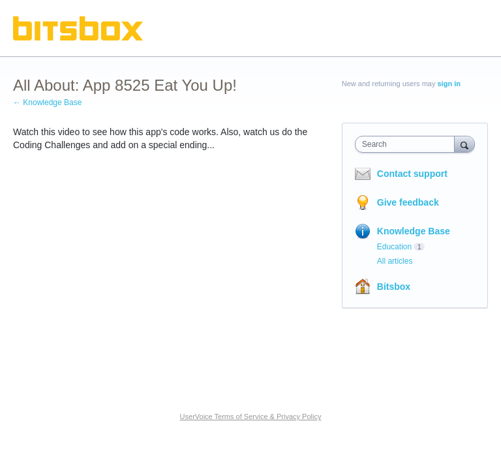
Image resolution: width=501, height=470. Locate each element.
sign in (449, 83)
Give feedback (408, 202)
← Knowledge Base (47, 102)
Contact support (412, 173)
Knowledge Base (413, 231)
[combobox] (407, 144)
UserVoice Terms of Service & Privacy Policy (251, 416)
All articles (395, 261)
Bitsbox (393, 286)
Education (394, 246)
